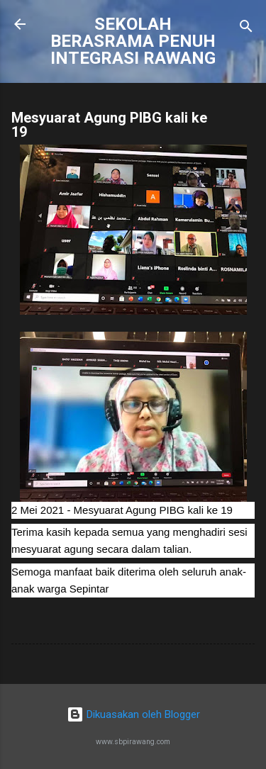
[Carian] (246, 28)
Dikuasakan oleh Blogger (133, 714)
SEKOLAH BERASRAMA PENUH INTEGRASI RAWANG (133, 41)
